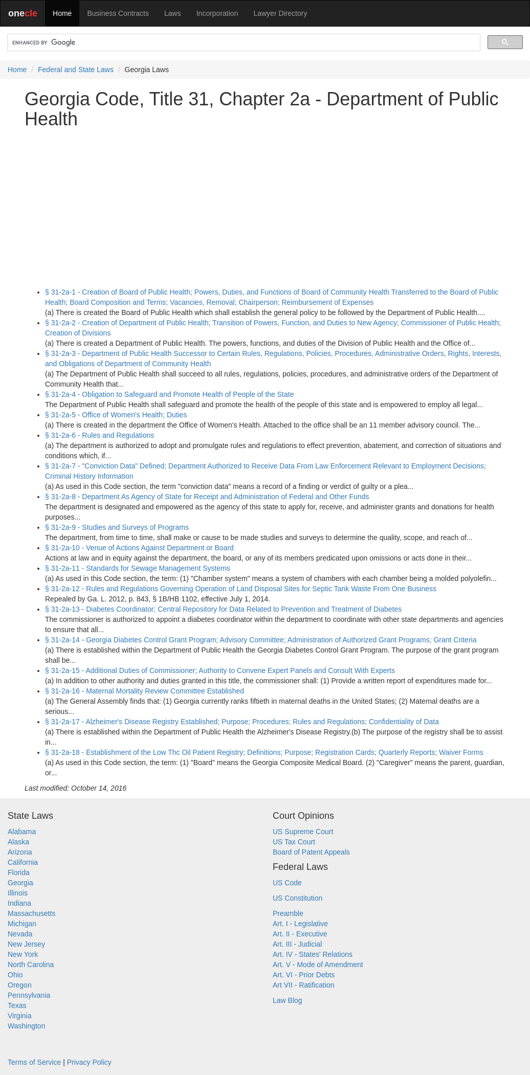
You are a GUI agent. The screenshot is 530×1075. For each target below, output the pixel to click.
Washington (26, 1026)
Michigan (22, 924)
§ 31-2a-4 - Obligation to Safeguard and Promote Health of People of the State (169, 394)
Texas (17, 1005)
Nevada (20, 934)
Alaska (18, 842)
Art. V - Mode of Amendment (318, 964)
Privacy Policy (89, 1062)
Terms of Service (34, 1062)
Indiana (19, 903)
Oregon (20, 985)
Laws (172, 13)
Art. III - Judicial (297, 944)
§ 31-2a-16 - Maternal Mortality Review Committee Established (144, 691)
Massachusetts (31, 913)
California (23, 862)
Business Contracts (118, 13)
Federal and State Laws (76, 69)
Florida (19, 872)
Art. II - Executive (300, 934)
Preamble (288, 913)
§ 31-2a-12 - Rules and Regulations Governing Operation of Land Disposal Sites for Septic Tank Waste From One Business (240, 589)
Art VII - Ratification (304, 985)
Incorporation (217, 13)
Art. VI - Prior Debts (304, 975)
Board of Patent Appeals (311, 852)
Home (62, 13)
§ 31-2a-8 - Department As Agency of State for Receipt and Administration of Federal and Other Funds (207, 496)
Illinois (18, 893)
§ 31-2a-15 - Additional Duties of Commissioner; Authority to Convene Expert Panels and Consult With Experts (220, 670)
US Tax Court (294, 842)
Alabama (22, 831)
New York (23, 954)
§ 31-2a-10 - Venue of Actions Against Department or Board (139, 548)
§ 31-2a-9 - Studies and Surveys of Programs (117, 527)
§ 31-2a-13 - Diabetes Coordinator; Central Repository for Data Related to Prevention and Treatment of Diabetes (223, 609)
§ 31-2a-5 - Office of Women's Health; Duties (116, 415)
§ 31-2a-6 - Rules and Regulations (99, 435)
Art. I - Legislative (300, 924)
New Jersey (26, 944)
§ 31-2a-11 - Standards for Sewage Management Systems (137, 568)
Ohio (15, 975)
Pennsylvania (29, 995)
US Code (287, 883)
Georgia (20, 883)
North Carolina (31, 964)
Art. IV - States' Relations (312, 954)
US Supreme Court (303, 831)
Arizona (20, 852)
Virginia (19, 1016)
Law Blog (287, 1000)
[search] (242, 43)
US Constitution (297, 898)
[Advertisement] (265, 208)
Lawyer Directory (280, 13)
